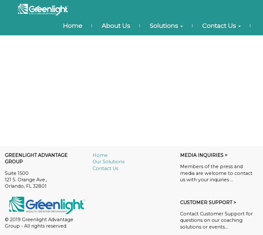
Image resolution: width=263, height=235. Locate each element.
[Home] (43, 10)
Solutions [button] (166, 26)
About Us (116, 26)
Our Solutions (108, 162)
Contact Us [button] (221, 26)
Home (72, 26)
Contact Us (105, 168)
